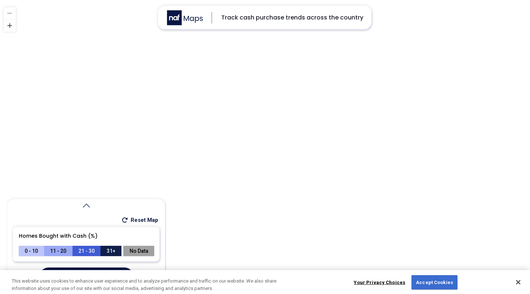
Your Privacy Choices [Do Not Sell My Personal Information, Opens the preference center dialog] (379, 284)
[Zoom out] (10, 13)
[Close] (518, 284)
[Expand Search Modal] (86, 206)
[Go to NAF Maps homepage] (185, 17)
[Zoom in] (10, 26)
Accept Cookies (434, 284)
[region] (265, 147)
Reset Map (139, 220)
